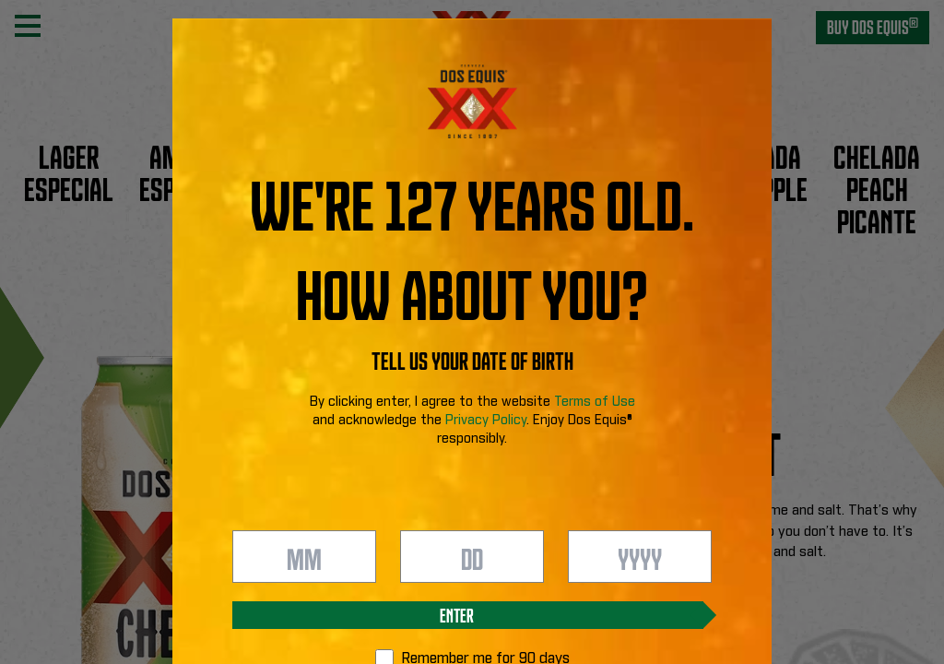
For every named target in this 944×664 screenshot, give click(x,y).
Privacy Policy (485, 420)
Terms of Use (594, 402)
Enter (457, 614)
